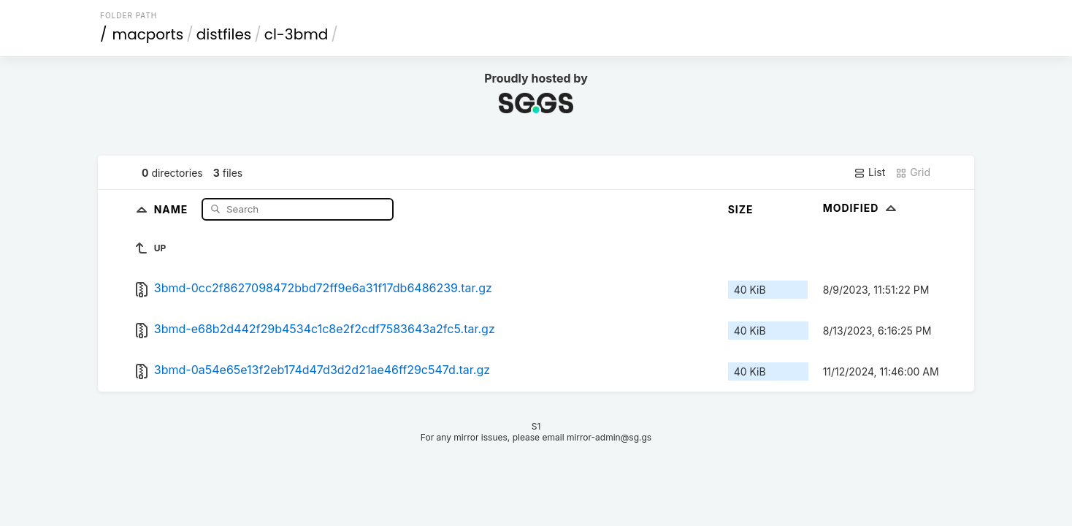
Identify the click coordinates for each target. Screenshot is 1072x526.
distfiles (223, 34)
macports (148, 34)
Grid (912, 172)
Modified (861, 208)
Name (172, 208)
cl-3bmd (296, 34)
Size (741, 209)
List (869, 172)
